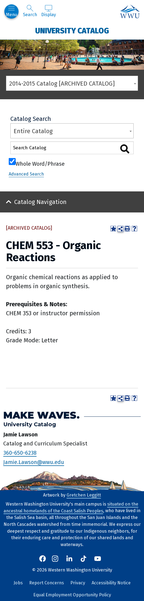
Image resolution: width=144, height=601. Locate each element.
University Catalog (72, 30)
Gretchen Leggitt (84, 495)
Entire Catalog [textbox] (33, 131)
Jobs (18, 582)
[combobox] (72, 83)
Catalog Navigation (40, 202)
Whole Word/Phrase (40, 163)
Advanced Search (26, 174)
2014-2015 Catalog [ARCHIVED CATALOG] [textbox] (62, 83)
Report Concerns (46, 582)
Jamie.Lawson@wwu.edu (33, 462)
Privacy (77, 582)
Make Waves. (41, 415)
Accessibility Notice (111, 582)
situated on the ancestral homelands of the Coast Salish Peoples (71, 507)
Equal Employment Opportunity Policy (72, 594)
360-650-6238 (20, 453)
